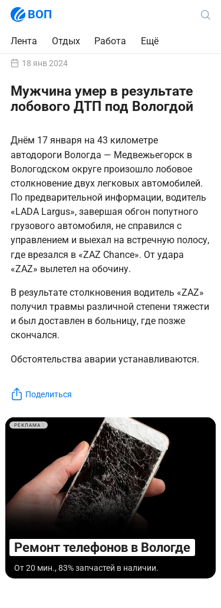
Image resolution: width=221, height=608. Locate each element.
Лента (24, 41)
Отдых (66, 41)
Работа (110, 41)
